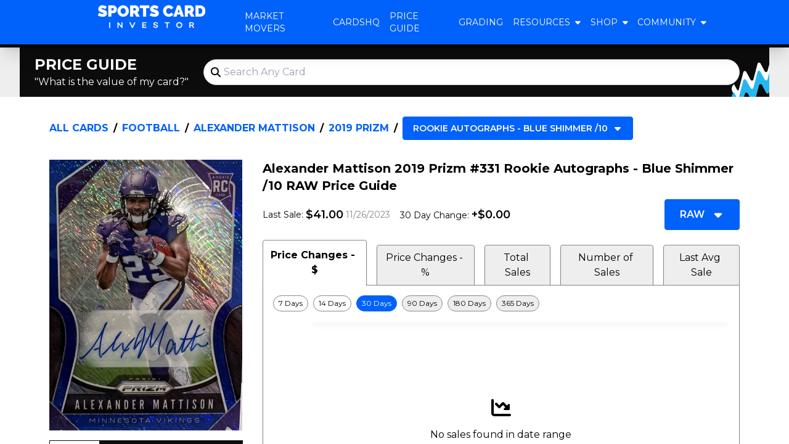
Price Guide (405, 22)
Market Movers (265, 22)
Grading (481, 22)
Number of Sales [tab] (607, 265)
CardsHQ (356, 22)
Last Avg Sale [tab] (701, 265)
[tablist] (501, 263)
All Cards (78, 128)
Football (151, 128)
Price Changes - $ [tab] (314, 262)
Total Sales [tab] (517, 265)
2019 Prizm (359, 128)
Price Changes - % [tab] (425, 265)
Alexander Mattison (254, 128)
